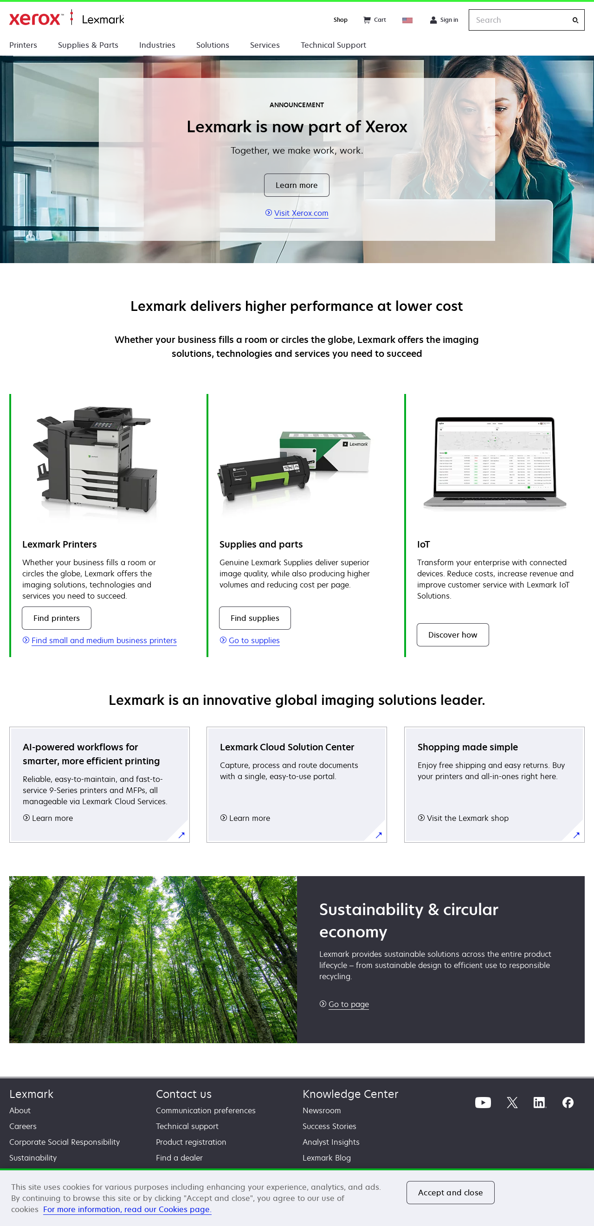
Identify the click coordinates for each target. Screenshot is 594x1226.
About (20, 1110)
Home (66, 17)
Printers (23, 45)
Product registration (191, 1142)
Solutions (212, 45)
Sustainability (33, 1158)
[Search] (575, 20)
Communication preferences (206, 1110)
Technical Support (333, 45)
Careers (23, 1126)
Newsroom (322, 1110)
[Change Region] (408, 20)
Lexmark (31, 1094)
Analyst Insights (331, 1142)
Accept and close (450, 1192)
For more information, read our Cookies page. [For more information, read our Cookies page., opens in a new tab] (127, 1209)
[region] (297, 1197)
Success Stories (329, 1126)
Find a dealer (179, 1158)
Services (265, 45)
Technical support (187, 1126)
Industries (157, 45)
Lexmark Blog (327, 1158)
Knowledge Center (351, 1094)
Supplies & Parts (88, 45)
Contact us (184, 1094)
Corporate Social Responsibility (64, 1142)
